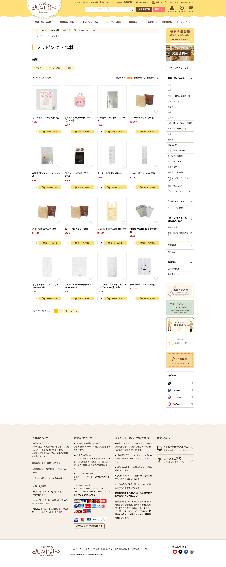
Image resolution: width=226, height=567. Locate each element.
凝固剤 (170, 140)
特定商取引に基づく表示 (102, 549)
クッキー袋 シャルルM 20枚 (142, 173)
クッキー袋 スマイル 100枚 (142, 285)
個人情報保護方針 (122, 549)
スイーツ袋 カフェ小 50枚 (44, 229)
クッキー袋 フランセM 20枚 (110, 173)
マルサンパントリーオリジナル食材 (180, 179)
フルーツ (171, 118)
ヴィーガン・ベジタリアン (179, 191)
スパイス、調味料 (175, 156)
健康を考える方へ (175, 186)
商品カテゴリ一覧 (139, 549)
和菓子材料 (172, 145)
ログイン (158, 9)
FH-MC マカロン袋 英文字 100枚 (144, 230)
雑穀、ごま (172, 112)
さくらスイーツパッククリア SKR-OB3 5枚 (78, 286)
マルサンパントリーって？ (78, 549)
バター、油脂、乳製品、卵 (179, 96)
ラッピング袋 (54, 68)
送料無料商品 (173, 269)
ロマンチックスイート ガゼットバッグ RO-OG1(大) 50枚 (111, 286)
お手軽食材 (172, 167)
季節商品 (171, 252)
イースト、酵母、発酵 (177, 129)
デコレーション (174, 162)
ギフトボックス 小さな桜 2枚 (45, 118)
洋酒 (170, 134)
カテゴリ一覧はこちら (178, 68)
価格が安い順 (139, 78)
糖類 (170, 90)
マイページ (83, 30)
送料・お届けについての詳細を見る (50, 478)
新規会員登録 (144, 9)
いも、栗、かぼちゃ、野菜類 (180, 123)
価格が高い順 (152, 78)
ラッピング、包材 (47, 36)
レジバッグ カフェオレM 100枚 (111, 229)
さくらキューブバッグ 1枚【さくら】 (77, 119)
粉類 (170, 85)
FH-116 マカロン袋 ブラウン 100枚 (78, 174)
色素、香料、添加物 (176, 151)
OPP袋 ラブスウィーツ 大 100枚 (111, 119)
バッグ (38, 68)
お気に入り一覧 (69, 30)
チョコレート (173, 101)
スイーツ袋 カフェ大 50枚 (142, 118)
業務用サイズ (173, 274)
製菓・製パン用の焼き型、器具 (180, 234)
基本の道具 (172, 227)
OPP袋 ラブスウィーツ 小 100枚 (46, 174)
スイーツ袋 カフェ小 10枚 (76, 229)
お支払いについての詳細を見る (89, 526)
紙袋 (69, 68)
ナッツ (170, 107)
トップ (35, 36)
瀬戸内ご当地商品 (175, 172)
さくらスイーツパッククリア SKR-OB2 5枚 (45, 286)
